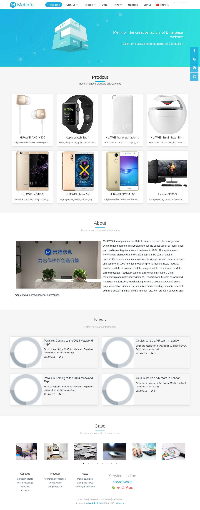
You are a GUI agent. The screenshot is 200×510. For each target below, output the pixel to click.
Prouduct (55, 473)
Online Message (25, 482)
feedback (25, 486)
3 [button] (93, 463)
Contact (25, 490)
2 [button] (88, 463)
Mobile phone (55, 482)
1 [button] (83, 463)
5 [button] (102, 463)
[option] (26, 451)
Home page (54, 4)
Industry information (85, 486)
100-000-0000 (122, 482)
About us (25, 473)
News (85, 473)
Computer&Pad (55, 486)
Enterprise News (85, 482)
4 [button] (97, 463)
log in (174, 4)
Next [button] (186, 451)
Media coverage (85, 479)
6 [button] (107, 463)
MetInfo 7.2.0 (95, 503)
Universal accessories (55, 479)
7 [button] (111, 463)
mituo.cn (119, 503)
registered (184, 4)
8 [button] (116, 463)
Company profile (25, 479)
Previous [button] (13, 451)
